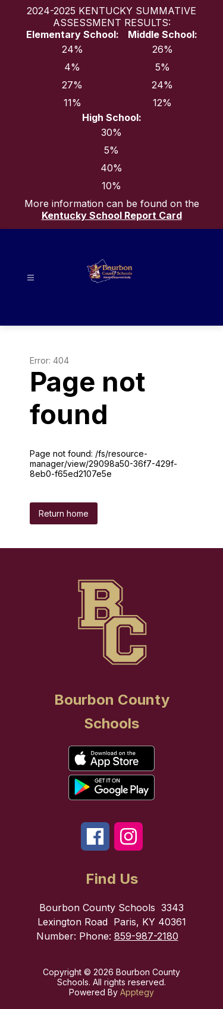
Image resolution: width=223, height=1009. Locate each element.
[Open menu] (30, 278)
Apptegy (137, 992)
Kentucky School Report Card (112, 215)
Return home (64, 513)
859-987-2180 (146, 936)
